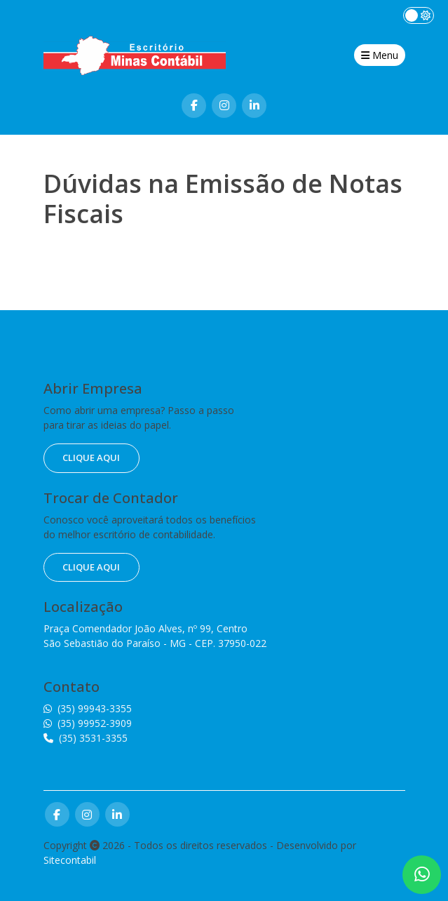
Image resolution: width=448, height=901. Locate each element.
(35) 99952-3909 (87, 723)
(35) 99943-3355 (87, 708)
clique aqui (91, 457)
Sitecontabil (69, 860)
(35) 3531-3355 (85, 738)
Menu (379, 55)
